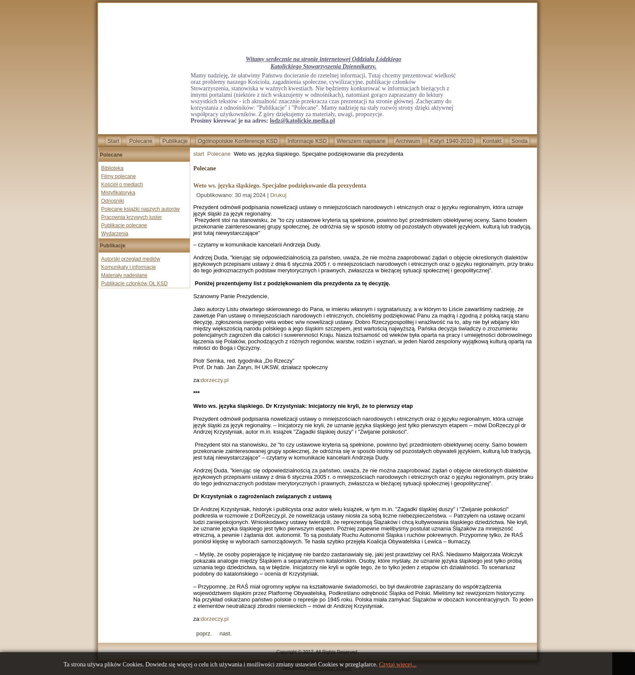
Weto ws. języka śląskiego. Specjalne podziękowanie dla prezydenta (279, 185)
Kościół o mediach (122, 185)
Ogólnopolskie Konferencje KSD (238, 141)
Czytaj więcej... (397, 664)
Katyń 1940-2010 (451, 141)
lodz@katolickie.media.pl (302, 120)
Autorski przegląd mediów (130, 259)
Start (113, 141)
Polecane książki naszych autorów (140, 209)
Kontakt (492, 141)
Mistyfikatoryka (118, 193)
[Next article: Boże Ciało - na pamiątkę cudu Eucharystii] (225, 633)
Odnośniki (112, 201)
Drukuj (278, 195)
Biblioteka (112, 168)
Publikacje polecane (124, 225)
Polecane (140, 141)
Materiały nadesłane (124, 275)
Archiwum (408, 141)
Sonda (520, 141)
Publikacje (175, 141)
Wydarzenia (114, 234)
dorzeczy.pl (215, 380)
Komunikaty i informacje (128, 267)
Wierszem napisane (360, 141)
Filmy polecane (118, 176)
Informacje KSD (307, 141)
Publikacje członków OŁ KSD (134, 283)
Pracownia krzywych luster (131, 217)
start (198, 154)
